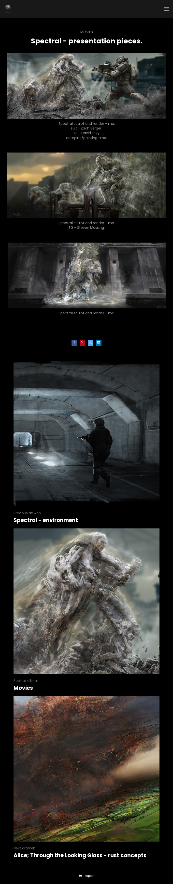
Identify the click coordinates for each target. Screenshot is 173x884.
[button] (86, 876)
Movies (86, 32)
